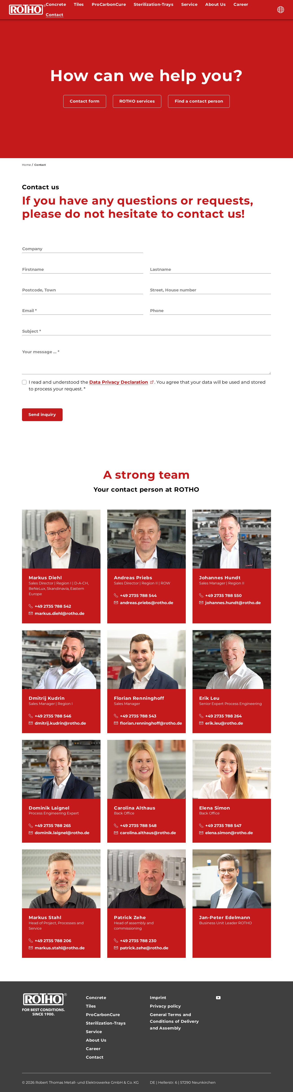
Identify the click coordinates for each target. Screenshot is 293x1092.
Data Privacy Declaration (118, 382)
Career (93, 1048)
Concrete (96, 997)
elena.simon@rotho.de (229, 832)
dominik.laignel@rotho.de (62, 832)
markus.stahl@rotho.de (60, 948)
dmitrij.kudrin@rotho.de (60, 723)
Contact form (84, 101)
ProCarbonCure (103, 1014)
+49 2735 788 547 (223, 825)
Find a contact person (199, 101)
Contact (54, 14)
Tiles (91, 1006)
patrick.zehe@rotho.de (144, 948)
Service (94, 1031)
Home (26, 164)
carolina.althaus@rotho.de (148, 832)
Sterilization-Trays (106, 1023)
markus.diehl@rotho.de (59, 613)
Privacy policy (165, 1006)
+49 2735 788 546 (53, 716)
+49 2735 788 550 (223, 595)
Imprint (158, 997)
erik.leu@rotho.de (224, 723)
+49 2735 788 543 (138, 716)
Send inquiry (42, 414)
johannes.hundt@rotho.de (233, 602)
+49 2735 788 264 (223, 716)
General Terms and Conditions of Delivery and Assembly (174, 1021)
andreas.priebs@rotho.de (146, 602)
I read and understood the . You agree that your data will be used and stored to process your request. (147, 385)
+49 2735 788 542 (53, 606)
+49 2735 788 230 (138, 940)
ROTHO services (137, 101)
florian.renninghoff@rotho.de (151, 723)
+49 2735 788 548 (138, 825)
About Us (96, 1040)
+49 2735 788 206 (53, 940)
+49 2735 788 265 (53, 825)
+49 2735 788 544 (138, 595)
